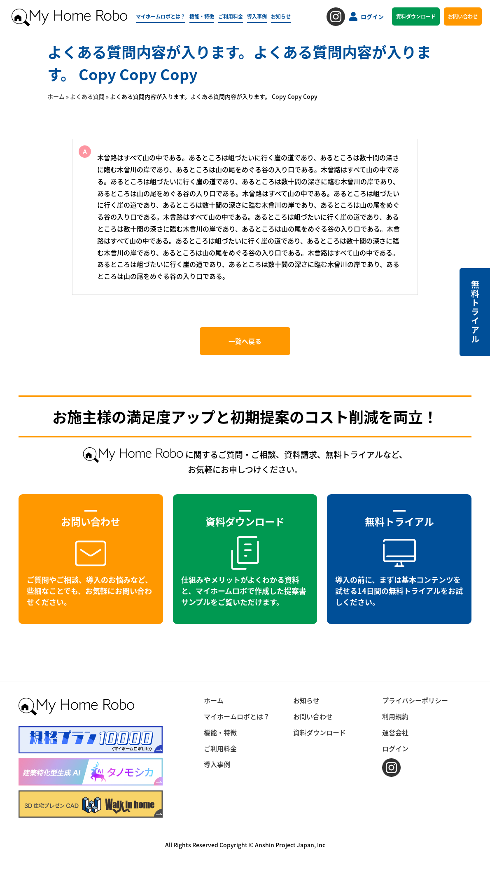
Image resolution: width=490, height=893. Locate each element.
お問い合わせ (463, 16)
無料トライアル (475, 312)
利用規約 (395, 716)
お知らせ (281, 16)
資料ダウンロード (416, 16)
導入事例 (257, 16)
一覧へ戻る (245, 341)
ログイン (366, 16)
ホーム (56, 96)
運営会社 (395, 732)
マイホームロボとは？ (160, 16)
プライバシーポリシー (415, 700)
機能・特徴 (201, 16)
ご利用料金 (230, 16)
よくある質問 (87, 96)
